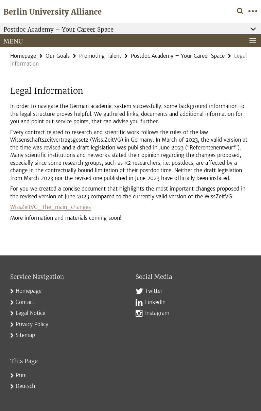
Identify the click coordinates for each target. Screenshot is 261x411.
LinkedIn (155, 302)
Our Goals (58, 56)
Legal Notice (30, 313)
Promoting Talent (100, 56)
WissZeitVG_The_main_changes (50, 207)
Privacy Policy (32, 324)
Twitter (153, 291)
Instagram (157, 313)
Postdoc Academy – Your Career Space (178, 56)
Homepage (23, 56)
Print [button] (21, 375)
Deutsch (25, 386)
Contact (25, 302)
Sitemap (25, 335)
